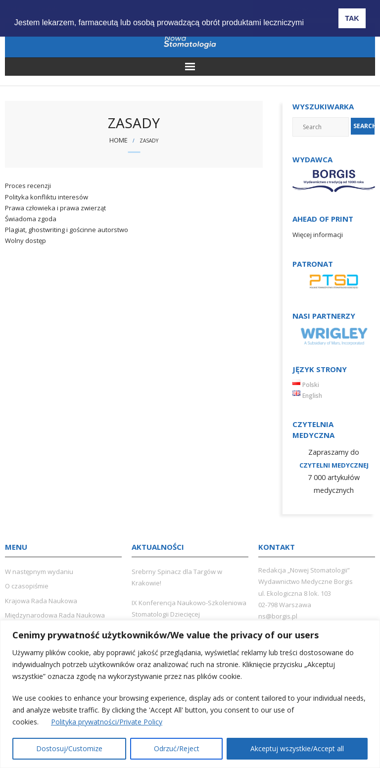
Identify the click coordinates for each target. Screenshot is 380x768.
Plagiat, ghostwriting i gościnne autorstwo (66, 229)
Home (118, 140)
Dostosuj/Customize (69, 748)
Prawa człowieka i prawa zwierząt (55, 207)
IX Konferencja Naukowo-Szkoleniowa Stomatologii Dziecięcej (189, 608)
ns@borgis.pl (277, 616)
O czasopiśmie (26, 585)
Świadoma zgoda (30, 218)
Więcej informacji (317, 234)
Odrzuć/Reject (176, 748)
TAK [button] (352, 18)
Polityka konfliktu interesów (46, 196)
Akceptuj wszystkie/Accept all (297, 748)
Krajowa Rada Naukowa (41, 600)
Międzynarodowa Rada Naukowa (55, 615)
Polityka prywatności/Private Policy (106, 721)
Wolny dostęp (25, 240)
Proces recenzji (28, 185)
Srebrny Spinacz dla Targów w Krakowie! (177, 577)
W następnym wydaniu (39, 571)
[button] (316, 15)
